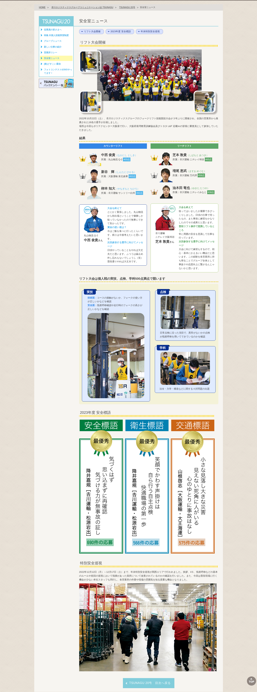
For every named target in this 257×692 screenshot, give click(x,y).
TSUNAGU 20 (56, 21)
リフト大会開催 (92, 31)
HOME (42, 7)
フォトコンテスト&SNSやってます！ (58, 71)
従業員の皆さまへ (53, 29)
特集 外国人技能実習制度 (56, 35)
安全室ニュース (51, 58)
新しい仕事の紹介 (53, 47)
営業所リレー (50, 52)
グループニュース (53, 41)
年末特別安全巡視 (150, 31)
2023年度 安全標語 (120, 31)
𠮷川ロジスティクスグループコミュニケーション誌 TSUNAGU (82, 7)
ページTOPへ (251, 681)
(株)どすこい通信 (52, 64)
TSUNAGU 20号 (127, 7)
